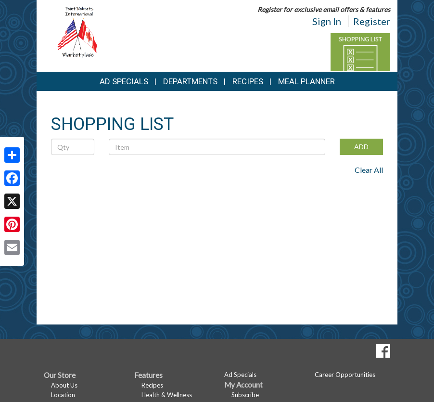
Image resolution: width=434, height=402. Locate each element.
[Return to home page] (79, 31)
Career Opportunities (345, 374)
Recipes (247, 81)
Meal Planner (306, 81)
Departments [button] (190, 81)
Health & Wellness (166, 395)
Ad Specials (124, 81)
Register (371, 21)
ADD (361, 147)
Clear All (369, 169)
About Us (64, 385)
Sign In (326, 21)
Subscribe (245, 395)
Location (63, 395)
